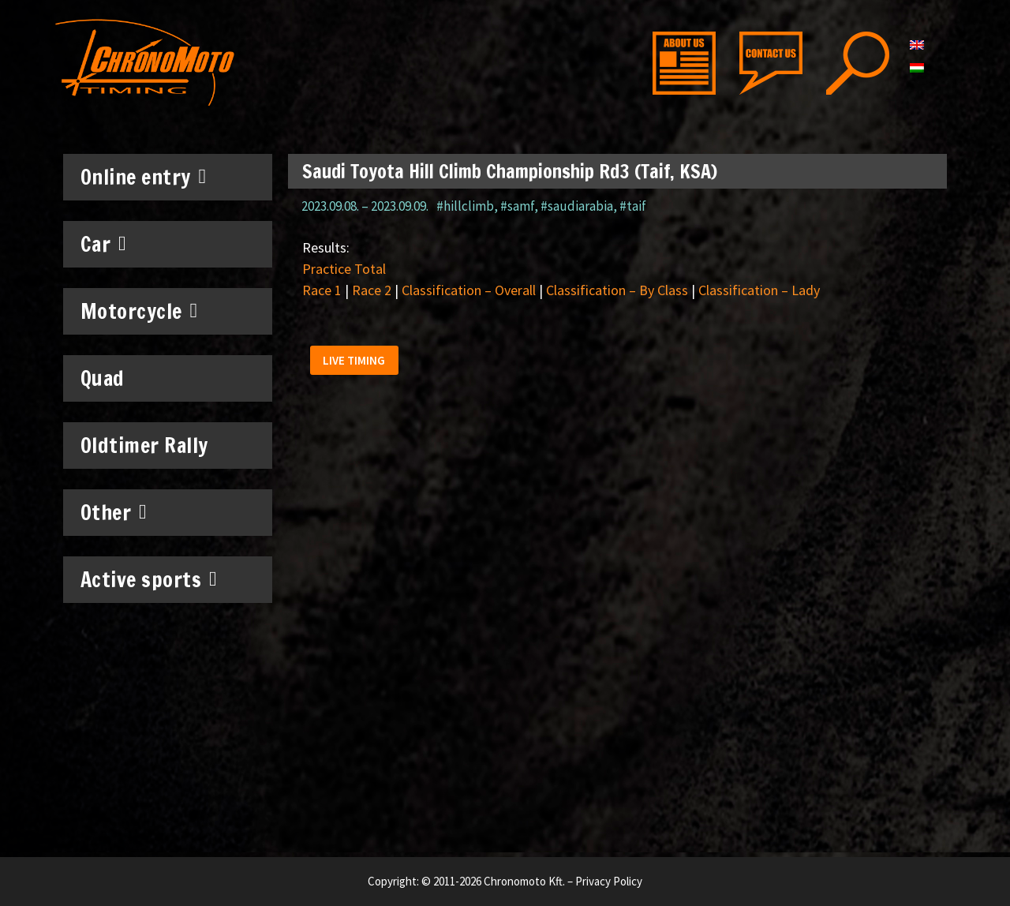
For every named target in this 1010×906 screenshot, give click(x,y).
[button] (357, 363)
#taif (632, 206)
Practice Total (344, 269)
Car (103, 244)
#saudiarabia (577, 206)
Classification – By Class (617, 290)
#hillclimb (465, 206)
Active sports (149, 579)
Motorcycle (139, 311)
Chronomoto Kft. (524, 881)
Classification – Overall (469, 290)
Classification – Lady (759, 290)
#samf (517, 206)
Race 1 (322, 290)
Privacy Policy (608, 881)
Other (114, 512)
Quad (102, 378)
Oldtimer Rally (144, 445)
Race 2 (371, 290)
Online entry (143, 177)
